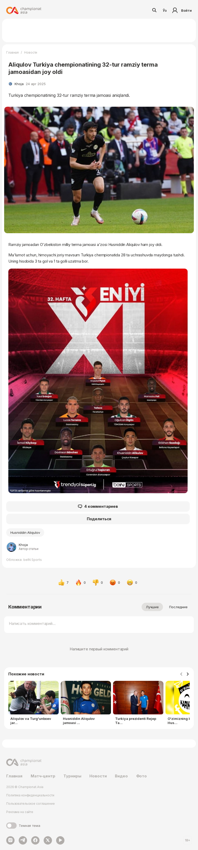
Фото (141, 775)
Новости (30, 52)
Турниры (72, 775)
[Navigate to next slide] (188, 674)
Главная (12, 52)
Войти (181, 10)
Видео (121, 775)
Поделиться (99, 518)
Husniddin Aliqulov (25, 532)
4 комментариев (98, 506)
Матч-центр (43, 775)
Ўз (165, 10)
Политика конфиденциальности (30, 795)
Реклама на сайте (19, 812)
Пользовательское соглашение (30, 803)
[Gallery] (99, 704)
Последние (178, 607)
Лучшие (152, 607)
